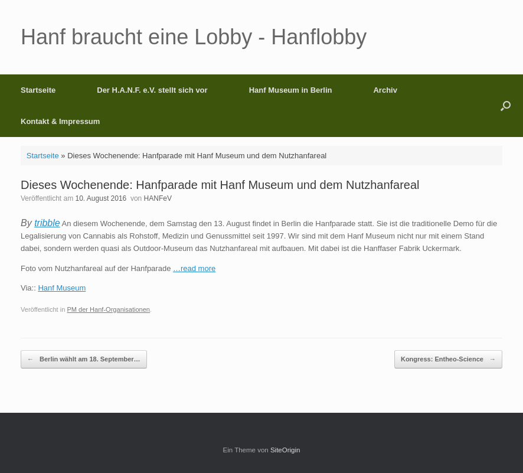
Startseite (38, 90)
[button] (505, 105)
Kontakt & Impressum (60, 121)
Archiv (385, 90)
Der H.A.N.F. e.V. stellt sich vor (152, 90)
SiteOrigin (285, 450)
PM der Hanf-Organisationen (108, 309)
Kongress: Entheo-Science (448, 359)
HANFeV (158, 198)
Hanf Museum (62, 287)
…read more (194, 268)
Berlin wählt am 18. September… (83, 359)
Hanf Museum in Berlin (290, 90)
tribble (47, 223)
